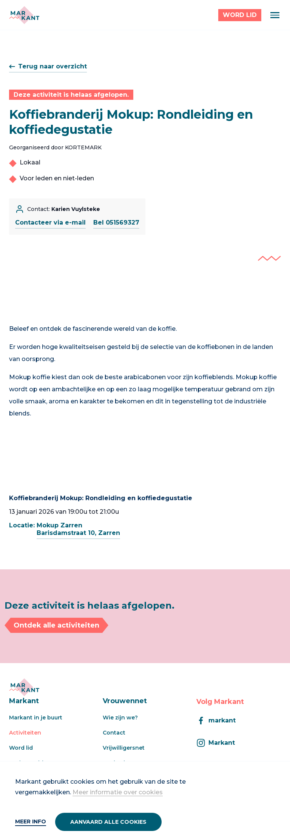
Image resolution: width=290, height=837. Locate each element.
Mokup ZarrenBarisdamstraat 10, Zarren (78, 529)
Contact (114, 732)
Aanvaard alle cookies (108, 821)
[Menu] (275, 15)
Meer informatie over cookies (117, 792)
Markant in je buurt (35, 717)
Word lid (21, 747)
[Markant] (24, 15)
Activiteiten (25, 732)
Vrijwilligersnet (124, 747)
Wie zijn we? (120, 717)
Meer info (30, 821)
